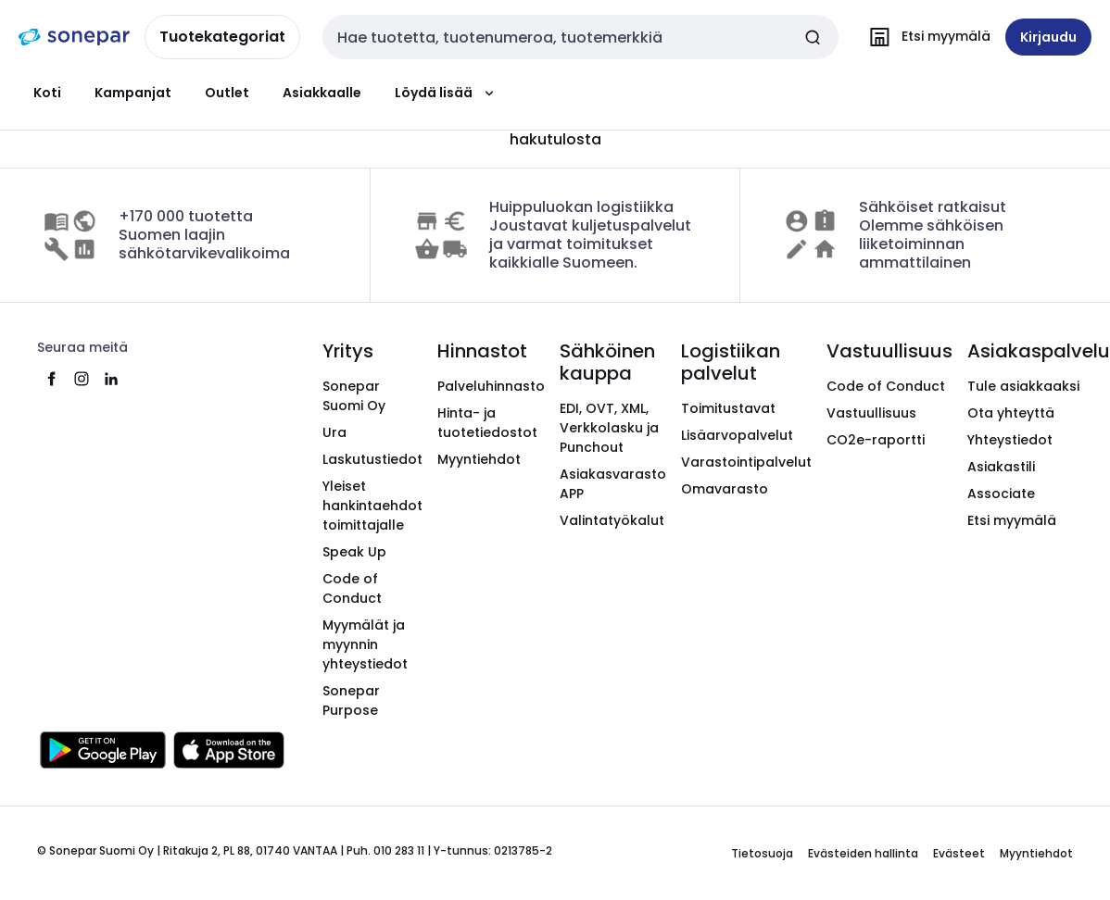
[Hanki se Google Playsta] (103, 750)
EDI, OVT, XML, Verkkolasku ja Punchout (609, 427)
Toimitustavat (728, 408)
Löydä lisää (446, 92)
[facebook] (52, 379)
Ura (334, 432)
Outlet (227, 92)
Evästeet (959, 853)
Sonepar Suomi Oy (353, 396)
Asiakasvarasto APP (613, 484)
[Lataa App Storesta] (228, 750)
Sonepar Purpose (351, 700)
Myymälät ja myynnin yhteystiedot (365, 644)
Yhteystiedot (1010, 440)
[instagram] (81, 379)
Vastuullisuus (871, 413)
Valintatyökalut (612, 520)
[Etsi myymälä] (925, 37)
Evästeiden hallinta (863, 853)
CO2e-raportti (875, 440)
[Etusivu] (74, 37)
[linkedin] (111, 379)
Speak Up (354, 552)
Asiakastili (1001, 466)
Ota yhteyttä (1010, 413)
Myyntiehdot (479, 459)
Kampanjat (133, 92)
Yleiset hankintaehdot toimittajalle (372, 505)
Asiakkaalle (322, 92)
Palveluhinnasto (491, 386)
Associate (1001, 493)
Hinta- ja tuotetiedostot (487, 423)
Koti (47, 92)
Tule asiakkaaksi (1023, 386)
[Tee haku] (812, 37)
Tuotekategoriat (222, 36)
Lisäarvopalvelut (737, 435)
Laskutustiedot (372, 459)
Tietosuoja (762, 853)
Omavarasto (724, 489)
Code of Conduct (352, 588)
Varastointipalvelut (746, 462)
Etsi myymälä (1011, 520)
